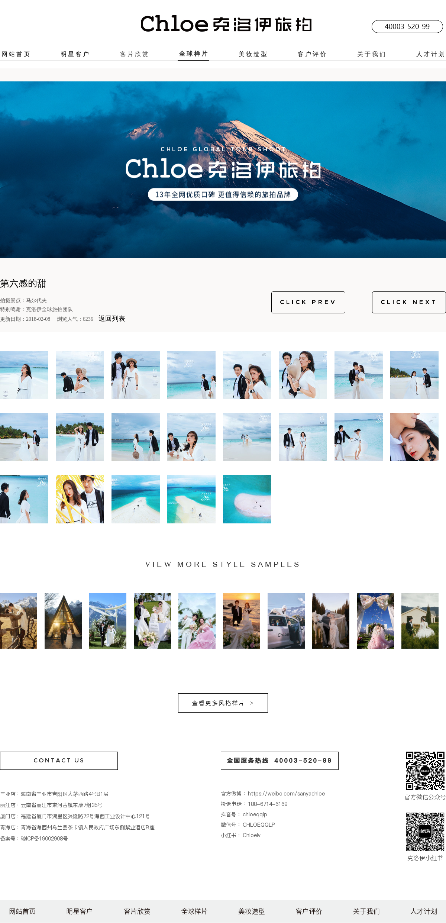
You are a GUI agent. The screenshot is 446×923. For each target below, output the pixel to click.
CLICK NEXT (409, 302)
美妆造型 (253, 54)
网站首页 (16, 54)
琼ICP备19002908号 (44, 838)
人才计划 (431, 54)
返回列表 (111, 318)
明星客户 (75, 54)
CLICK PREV (308, 302)
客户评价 (312, 54)
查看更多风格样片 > (223, 703)
